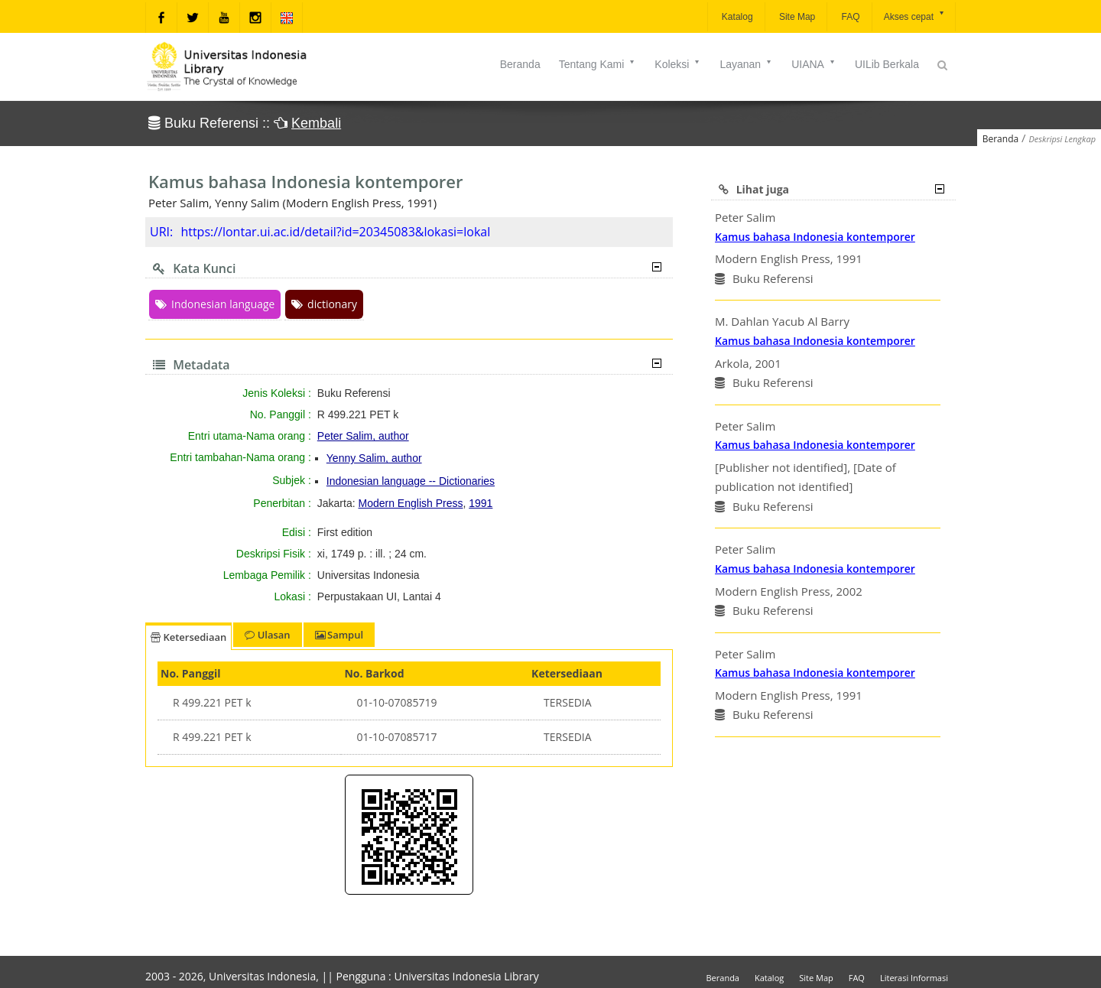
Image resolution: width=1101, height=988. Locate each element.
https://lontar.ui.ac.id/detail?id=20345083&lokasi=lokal (335, 231)
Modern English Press (411, 503)
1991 (480, 503)
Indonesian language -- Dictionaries (410, 481)
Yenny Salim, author (374, 458)
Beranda (520, 64)
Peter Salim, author (363, 436)
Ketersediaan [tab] (188, 637)
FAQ (849, 16)
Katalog (736, 16)
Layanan (746, 64)
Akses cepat (915, 15)
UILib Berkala (887, 64)
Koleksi (677, 64)
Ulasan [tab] (267, 635)
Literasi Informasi (914, 977)
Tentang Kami (598, 64)
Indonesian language (214, 304)
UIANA (813, 64)
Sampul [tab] (339, 635)
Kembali (316, 123)
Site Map (796, 16)
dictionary (324, 304)
